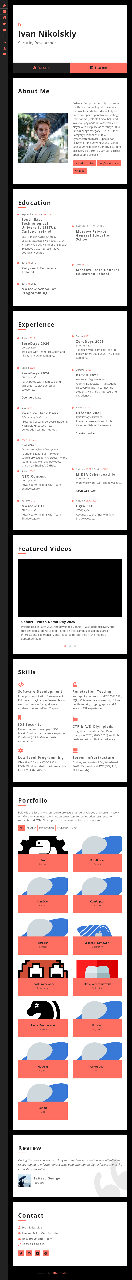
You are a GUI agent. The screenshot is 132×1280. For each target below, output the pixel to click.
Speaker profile (85, 433)
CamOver (43, 903)
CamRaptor (97, 903)
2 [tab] (70, 646)
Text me (98, 67)
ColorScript (97, 1068)
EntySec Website (109, 163)
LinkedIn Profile (84, 163)
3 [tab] (75, 646)
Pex (43, 862)
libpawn (97, 1027)
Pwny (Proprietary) (43, 1027)
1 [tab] (65, 646)
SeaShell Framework (97, 944)
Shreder (43, 944)
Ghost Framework (43, 985)
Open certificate (31, 397)
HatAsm (43, 1068)
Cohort (43, 1109)
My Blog (79, 171)
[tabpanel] (70, 601)
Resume (41, 67)
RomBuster (97, 862)
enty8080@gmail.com (37, 1239)
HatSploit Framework (97, 985)
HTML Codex (60, 1273)
